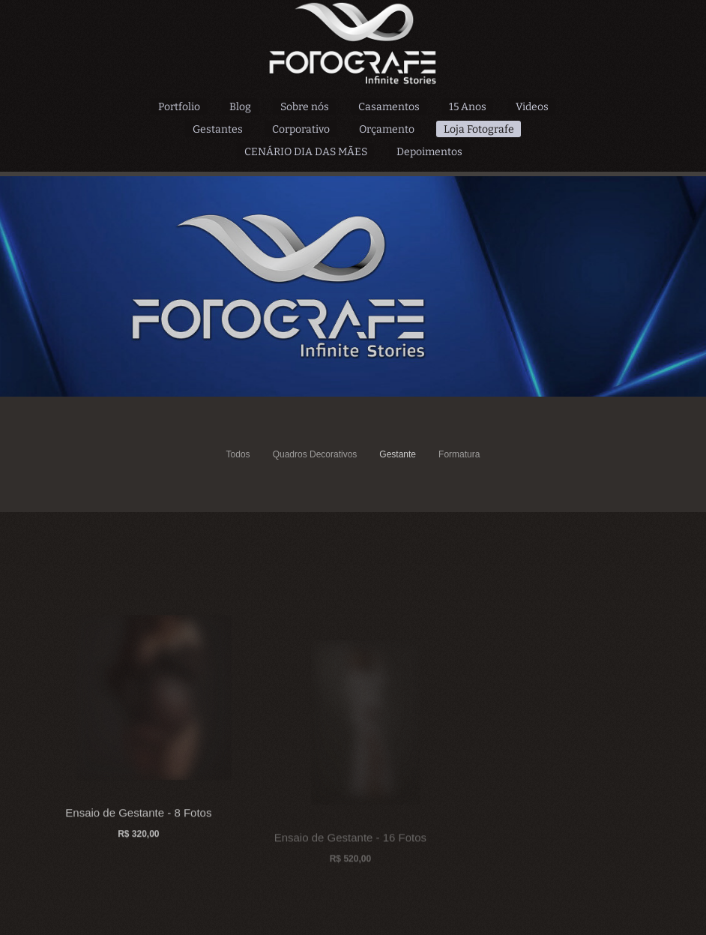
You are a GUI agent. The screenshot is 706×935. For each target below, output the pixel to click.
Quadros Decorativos (315, 454)
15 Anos (467, 106)
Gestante (397, 454)
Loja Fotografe (479, 129)
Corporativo (301, 129)
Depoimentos (429, 151)
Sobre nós (304, 106)
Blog (240, 106)
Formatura (459, 454)
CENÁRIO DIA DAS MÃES (305, 151)
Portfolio (179, 106)
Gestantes (218, 129)
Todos (238, 454)
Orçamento (386, 129)
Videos (532, 106)
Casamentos (389, 106)
